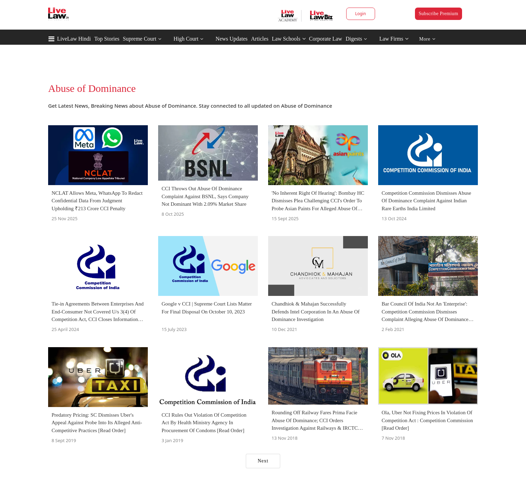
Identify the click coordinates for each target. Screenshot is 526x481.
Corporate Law (325, 39)
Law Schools (289, 39)
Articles (260, 39)
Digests (354, 39)
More (427, 39)
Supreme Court (139, 39)
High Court (186, 39)
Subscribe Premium (438, 13)
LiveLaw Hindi (74, 39)
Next (262, 460)
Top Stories (106, 39)
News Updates (232, 39)
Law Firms (393, 39)
